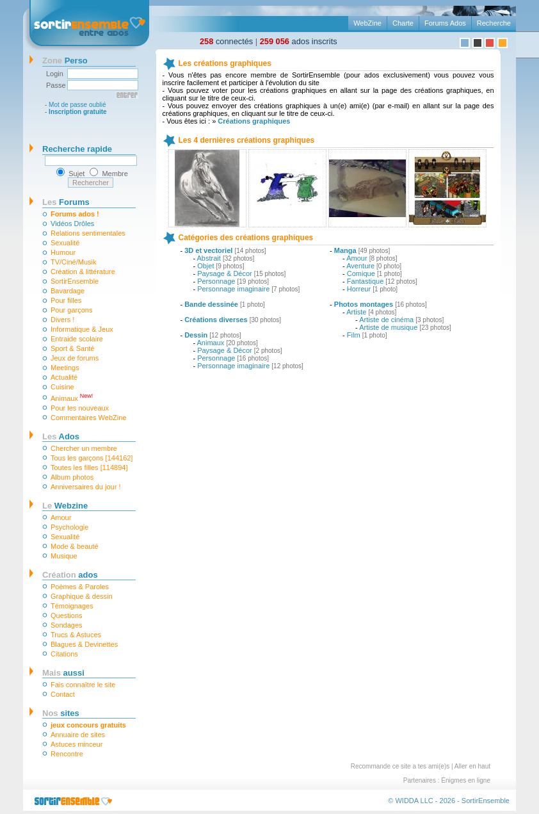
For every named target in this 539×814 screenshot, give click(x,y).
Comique (361, 273)
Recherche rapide (77, 149)
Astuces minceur (76, 744)
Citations (64, 654)
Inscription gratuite (78, 111)
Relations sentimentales (88, 233)
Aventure (360, 266)
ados (70, 575)
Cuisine (62, 387)
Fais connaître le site (83, 684)
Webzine (65, 505)
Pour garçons (71, 310)
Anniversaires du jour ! (85, 487)
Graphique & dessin (82, 596)
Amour (61, 517)
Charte (403, 23)
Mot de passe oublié (77, 104)
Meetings (65, 367)
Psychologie (69, 527)
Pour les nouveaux (80, 408)
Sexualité (65, 243)
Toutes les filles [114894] (89, 467)
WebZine (367, 23)
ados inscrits (298, 41)
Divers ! (62, 319)
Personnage (216, 281)
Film (353, 335)
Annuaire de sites (78, 734)
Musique (64, 556)
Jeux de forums (75, 358)
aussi (63, 673)
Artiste (356, 312)
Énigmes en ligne (465, 780)
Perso (65, 60)
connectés (226, 41)
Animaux (72, 397)
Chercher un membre (84, 448)
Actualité (64, 377)
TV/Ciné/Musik (74, 262)
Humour (63, 252)
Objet (205, 266)
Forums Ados (445, 23)
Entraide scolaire (77, 339)
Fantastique (365, 281)
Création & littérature (83, 271)
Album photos (72, 477)
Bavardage (67, 291)
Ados (60, 436)
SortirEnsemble (75, 281)
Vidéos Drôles (72, 223)
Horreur (359, 289)
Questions (67, 615)
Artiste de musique (388, 327)
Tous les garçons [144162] (92, 458)
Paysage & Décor (224, 273)
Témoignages (72, 606)
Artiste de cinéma (386, 319)
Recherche (494, 23)
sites (60, 713)
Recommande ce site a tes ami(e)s (400, 766)
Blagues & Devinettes (84, 644)
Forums (66, 202)
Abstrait (209, 258)
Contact (63, 694)
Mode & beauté (75, 546)
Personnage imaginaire (233, 289)
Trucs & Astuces (76, 635)
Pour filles (66, 300)
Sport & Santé (73, 348)
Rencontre (67, 754)
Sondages (67, 625)
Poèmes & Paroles (80, 586)
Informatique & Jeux (82, 329)
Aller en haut (472, 766)
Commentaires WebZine (88, 417)
